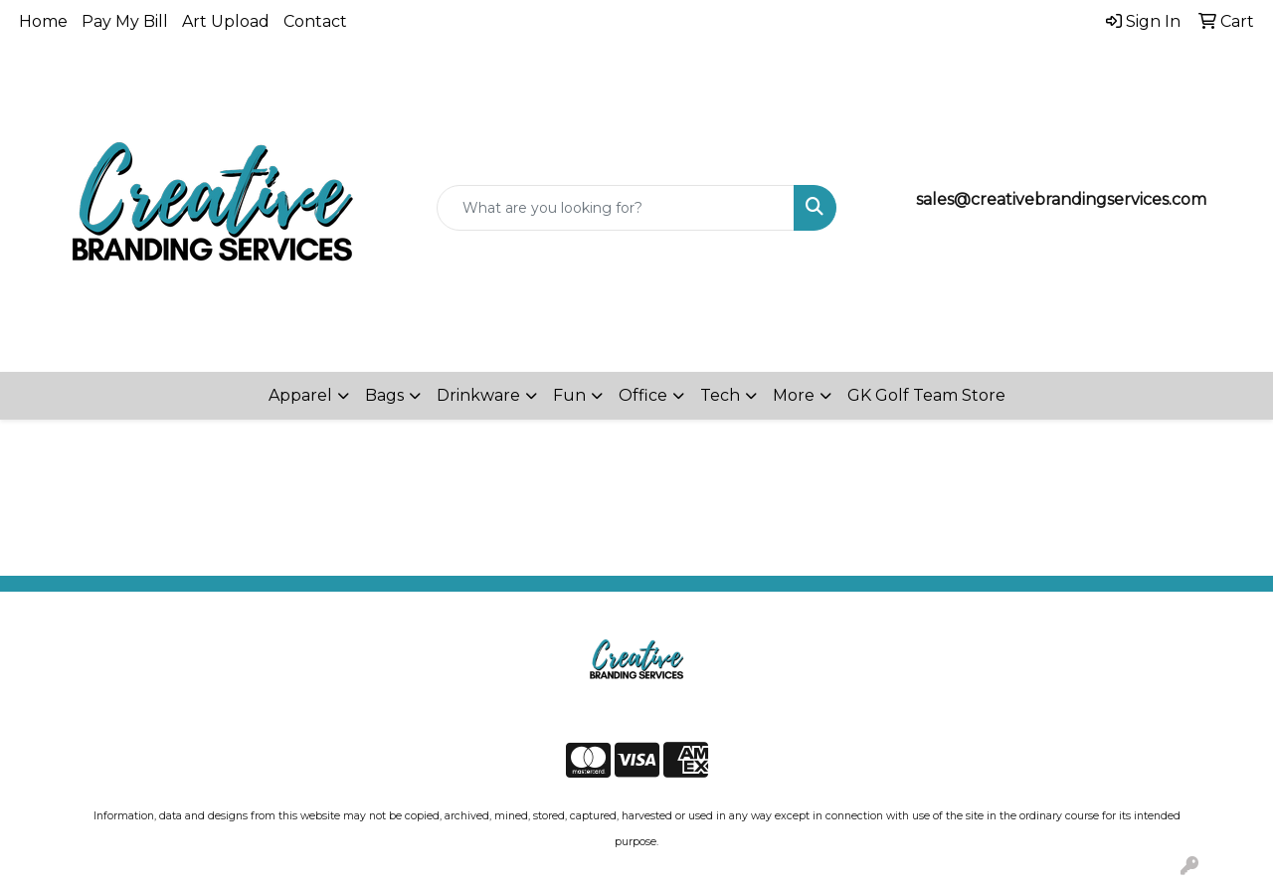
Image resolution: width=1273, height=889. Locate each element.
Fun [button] (569, 395)
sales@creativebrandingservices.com (1061, 199)
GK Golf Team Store (926, 395)
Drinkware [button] (478, 395)
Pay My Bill (125, 21)
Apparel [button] (300, 395)
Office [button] (643, 395)
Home (43, 21)
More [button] (794, 395)
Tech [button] (720, 395)
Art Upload (226, 21)
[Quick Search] (616, 208)
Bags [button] (384, 395)
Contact (315, 21)
